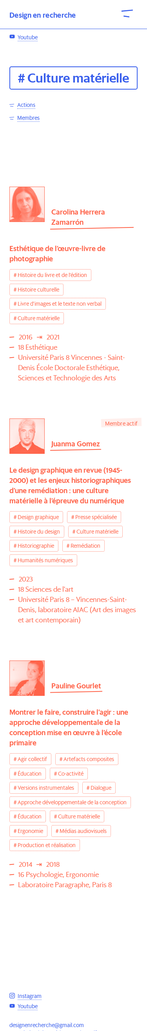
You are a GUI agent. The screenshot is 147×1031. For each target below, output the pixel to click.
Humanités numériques (45, 560)
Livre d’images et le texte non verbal (60, 303)
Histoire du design (39, 531)
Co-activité (70, 773)
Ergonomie (30, 831)
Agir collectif (32, 759)
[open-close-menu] (127, 13)
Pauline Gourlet (76, 685)
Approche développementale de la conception (72, 802)
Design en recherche (42, 15)
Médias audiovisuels (83, 831)
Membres (28, 117)
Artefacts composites (89, 759)
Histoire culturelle (38, 289)
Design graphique (38, 517)
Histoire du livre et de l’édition (52, 275)
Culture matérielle (39, 318)
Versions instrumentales (46, 787)
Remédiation (85, 545)
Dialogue (101, 787)
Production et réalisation (47, 845)
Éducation (30, 773)
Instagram (30, 80)
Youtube (28, 93)
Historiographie (36, 545)
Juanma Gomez (75, 443)
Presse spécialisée (96, 517)
